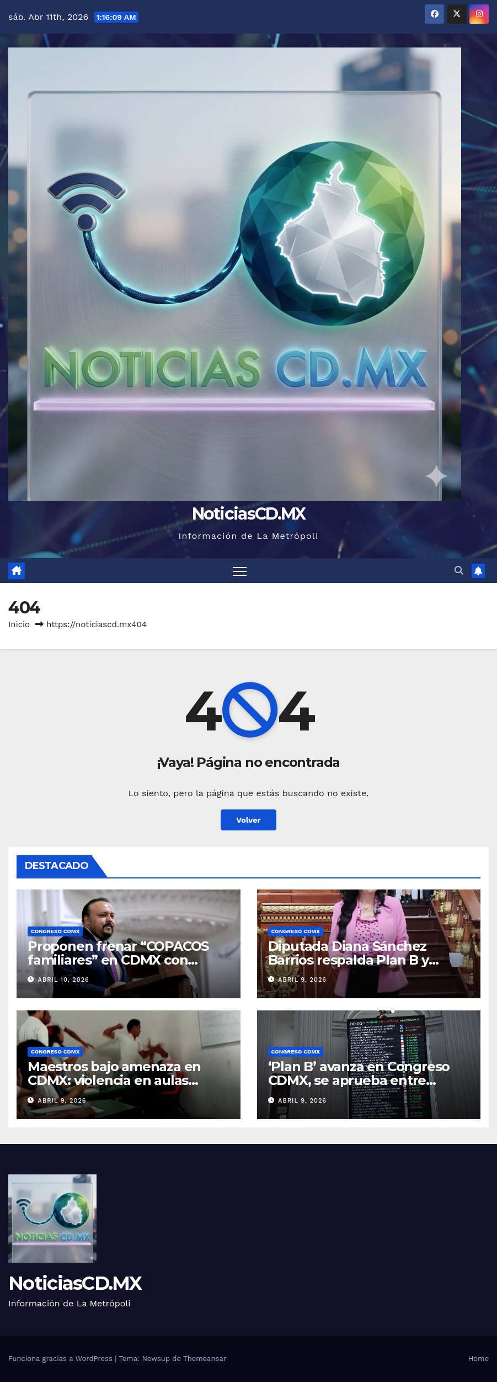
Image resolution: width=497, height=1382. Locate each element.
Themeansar (204, 1358)
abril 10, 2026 (63, 979)
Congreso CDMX (55, 931)
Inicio (19, 624)
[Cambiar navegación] (239, 570)
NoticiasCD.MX (249, 514)
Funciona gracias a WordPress (61, 1358)
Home (478, 1358)
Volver (248, 820)
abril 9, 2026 (302, 979)
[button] (459, 570)
